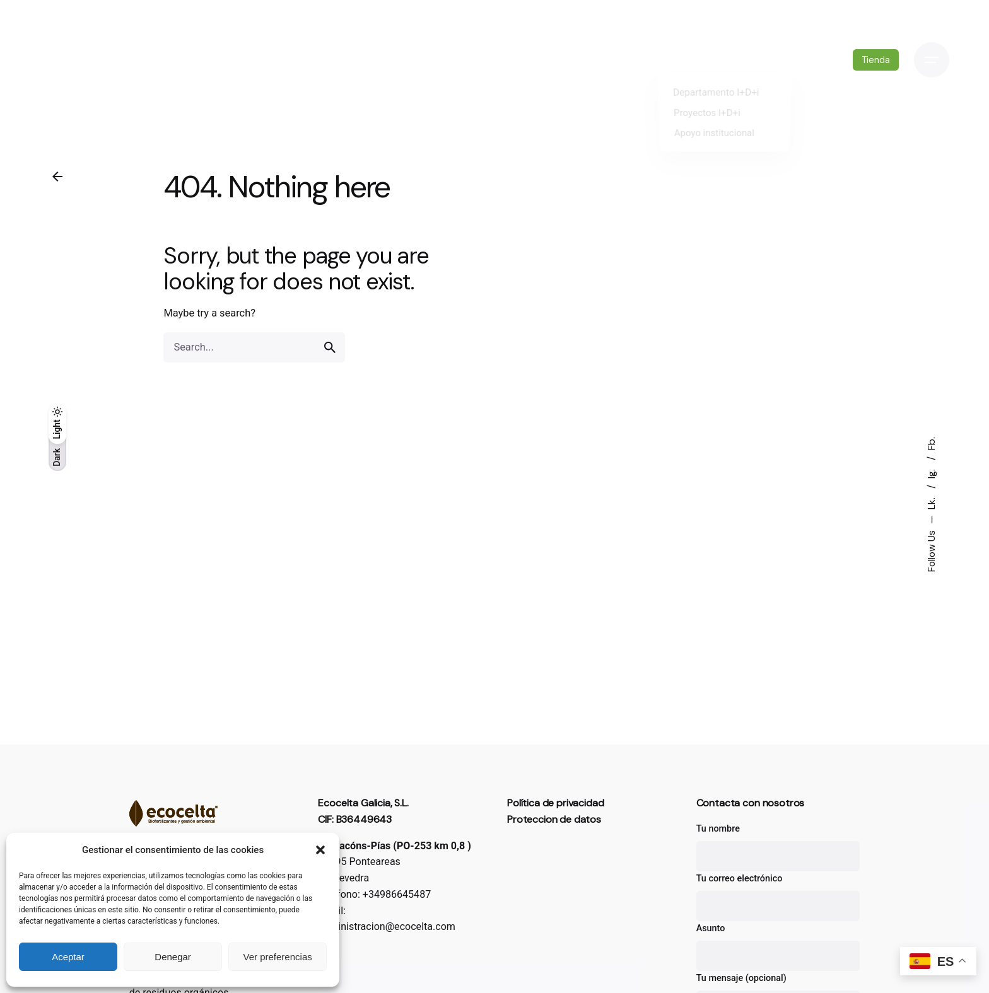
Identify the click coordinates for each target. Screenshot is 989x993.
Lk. (931, 502)
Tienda (874, 60)
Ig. (931, 473)
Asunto (778, 947)
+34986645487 (397, 894)
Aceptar (68, 956)
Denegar (173, 956)
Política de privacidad (555, 803)
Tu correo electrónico (778, 897)
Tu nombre (778, 847)
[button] (320, 850)
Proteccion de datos (554, 819)
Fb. (931, 443)
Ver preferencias (277, 956)
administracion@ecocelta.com (386, 926)
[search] (330, 362)
